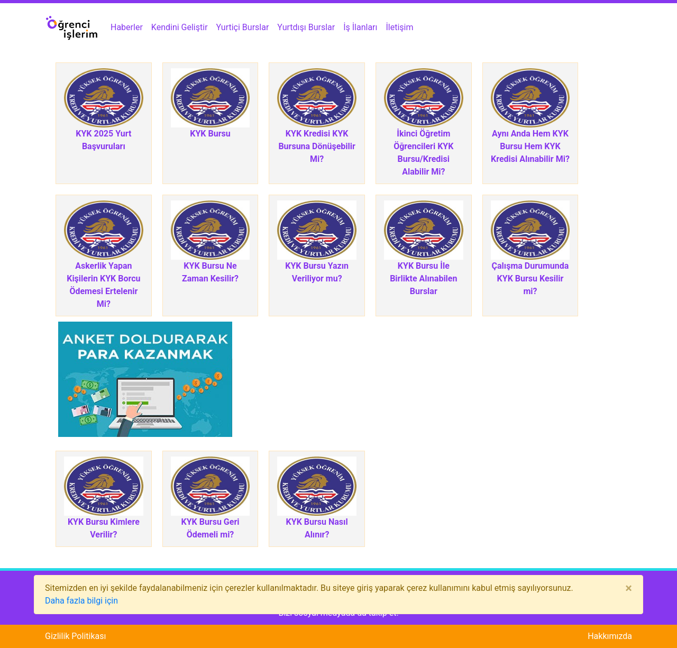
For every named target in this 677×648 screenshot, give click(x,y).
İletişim (400, 27)
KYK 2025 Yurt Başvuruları (103, 140)
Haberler (127, 27)
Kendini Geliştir (179, 27)
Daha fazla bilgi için (81, 601)
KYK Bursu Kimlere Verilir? (104, 528)
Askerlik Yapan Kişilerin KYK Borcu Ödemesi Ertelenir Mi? (103, 285)
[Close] (629, 588)
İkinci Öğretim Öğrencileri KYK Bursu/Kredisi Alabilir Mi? (423, 153)
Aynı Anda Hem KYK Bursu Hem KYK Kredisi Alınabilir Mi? (530, 146)
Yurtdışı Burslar (306, 27)
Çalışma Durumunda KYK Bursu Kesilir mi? (530, 278)
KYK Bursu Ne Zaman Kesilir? (210, 272)
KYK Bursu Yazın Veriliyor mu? (317, 272)
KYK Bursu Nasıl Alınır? (317, 528)
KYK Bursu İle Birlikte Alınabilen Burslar (423, 278)
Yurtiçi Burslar (242, 27)
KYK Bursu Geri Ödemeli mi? (210, 528)
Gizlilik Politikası (75, 636)
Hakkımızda (610, 636)
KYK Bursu (210, 134)
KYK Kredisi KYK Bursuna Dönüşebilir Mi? (316, 146)
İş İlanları (360, 27)
